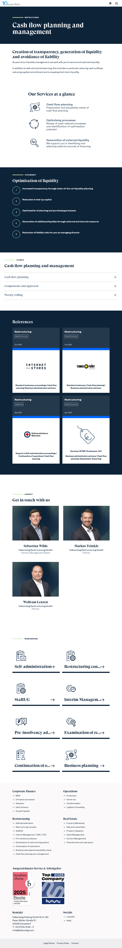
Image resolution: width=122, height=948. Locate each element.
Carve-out (69, 799)
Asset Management (73, 835)
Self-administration (22, 823)
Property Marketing (73, 823)
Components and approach (61, 286)
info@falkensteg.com (23, 930)
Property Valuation (73, 831)
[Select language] (110, 3)
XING (67, 921)
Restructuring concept (24, 827)
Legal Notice (49, 943)
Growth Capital (21, 811)
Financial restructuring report (78, 842)
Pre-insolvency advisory (24, 838)
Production (70, 796)
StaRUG (17, 831)
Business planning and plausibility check (31, 850)
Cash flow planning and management (30, 854)
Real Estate (70, 818)
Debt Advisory (20, 807)
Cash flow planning (61, 277)
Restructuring (21, 818)
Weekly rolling (61, 295)
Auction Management (74, 838)
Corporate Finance (24, 791)
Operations (70, 791)
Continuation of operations (26, 846)
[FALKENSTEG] (11, 3)
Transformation (71, 803)
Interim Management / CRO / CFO (29, 835)
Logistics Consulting (73, 807)
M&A (16, 796)
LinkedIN (69, 917)
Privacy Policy (63, 943)
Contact (75, 943)
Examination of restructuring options (30, 842)
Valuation (18, 803)
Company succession (23, 799)
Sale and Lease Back (74, 827)
